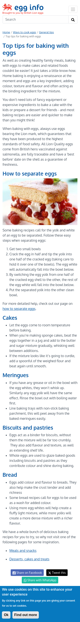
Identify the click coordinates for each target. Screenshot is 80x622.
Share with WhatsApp (40, 580)
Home (6, 32)
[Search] (36, 19)
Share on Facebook (27, 573)
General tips (46, 32)
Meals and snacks (22, 550)
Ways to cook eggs (24, 32)
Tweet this (57, 572)
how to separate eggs (19, 309)
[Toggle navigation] (72, 9)
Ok (6, 615)
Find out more (25, 615)
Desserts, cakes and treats (29, 559)
